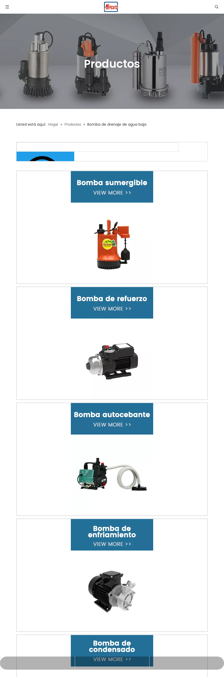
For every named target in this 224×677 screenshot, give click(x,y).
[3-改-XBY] (112, 459)
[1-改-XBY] (112, 227)
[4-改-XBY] (112, 575)
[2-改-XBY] (112, 343)
